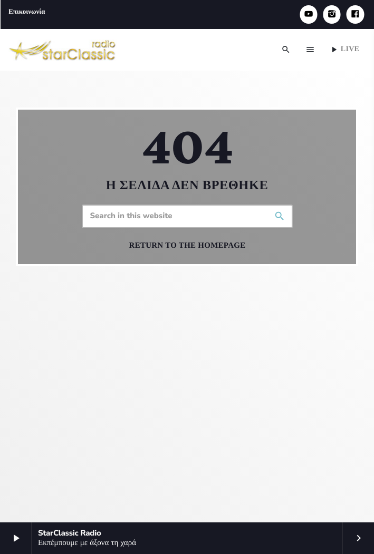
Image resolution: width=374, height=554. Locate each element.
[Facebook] (355, 14)
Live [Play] (344, 49)
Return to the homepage (187, 245)
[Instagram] (332, 14)
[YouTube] (309, 14)
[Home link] (62, 49)
